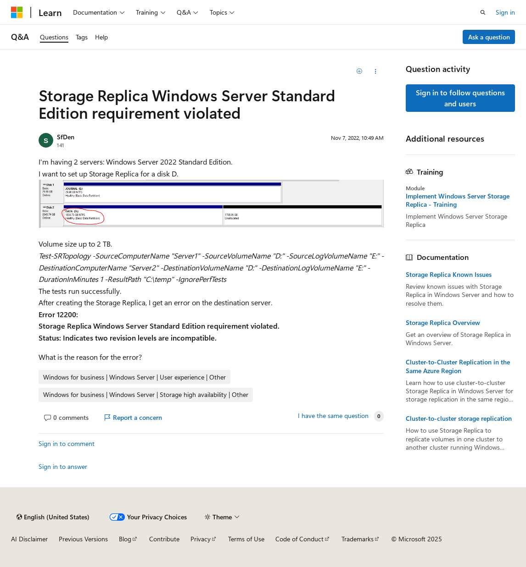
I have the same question (333, 415)
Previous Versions (83, 538)
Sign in (505, 12)
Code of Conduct (299, 538)
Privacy (200, 538)
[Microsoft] (17, 12)
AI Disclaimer (29, 538)
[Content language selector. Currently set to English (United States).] (53, 517)
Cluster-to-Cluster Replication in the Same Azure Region (458, 366)
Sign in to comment (67, 443)
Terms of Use (246, 538)
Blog (125, 538)
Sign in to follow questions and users (460, 98)
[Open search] (483, 12)
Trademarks (357, 538)
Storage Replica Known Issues (449, 274)
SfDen (65, 136)
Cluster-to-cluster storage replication (459, 418)
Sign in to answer (63, 466)
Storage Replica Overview (443, 323)
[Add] (359, 71)
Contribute (164, 538)
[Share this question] (375, 71)
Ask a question (489, 37)
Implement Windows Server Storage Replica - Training (457, 200)
